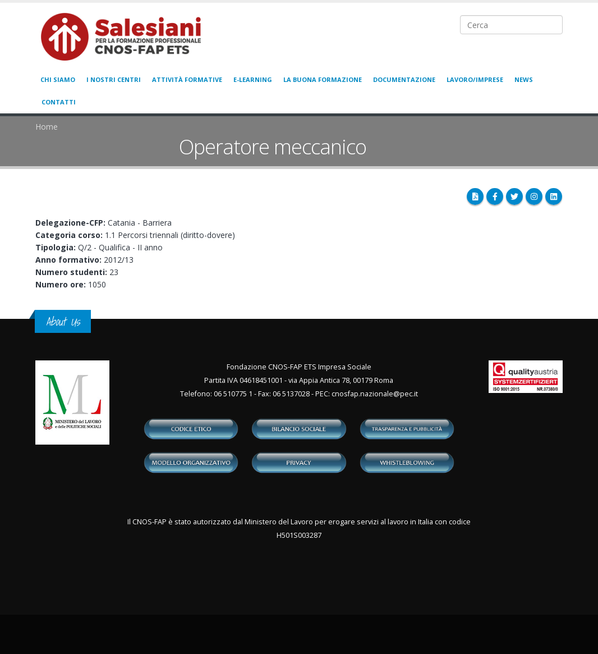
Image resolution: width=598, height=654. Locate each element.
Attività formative (187, 79)
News (523, 79)
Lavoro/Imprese (475, 79)
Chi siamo (57, 79)
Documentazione (404, 79)
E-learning (252, 79)
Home (46, 126)
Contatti (59, 102)
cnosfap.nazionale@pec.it (375, 394)
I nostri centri (113, 79)
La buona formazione (322, 79)
